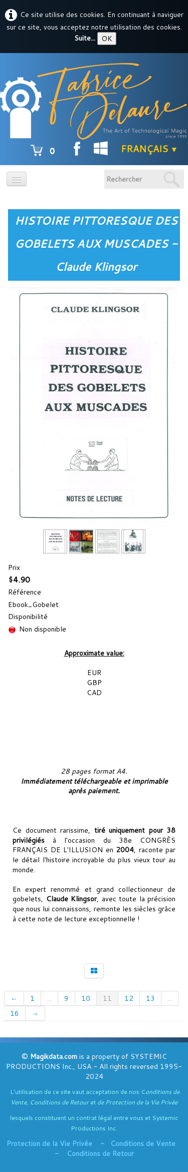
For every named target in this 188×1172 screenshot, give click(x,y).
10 (85, 998)
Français (149, 148)
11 (107, 998)
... (49, 998)
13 (150, 998)
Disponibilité (28, 617)
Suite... (84, 38)
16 (14, 1013)
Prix (14, 567)
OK (106, 39)
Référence (24, 592)
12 (128, 998)
